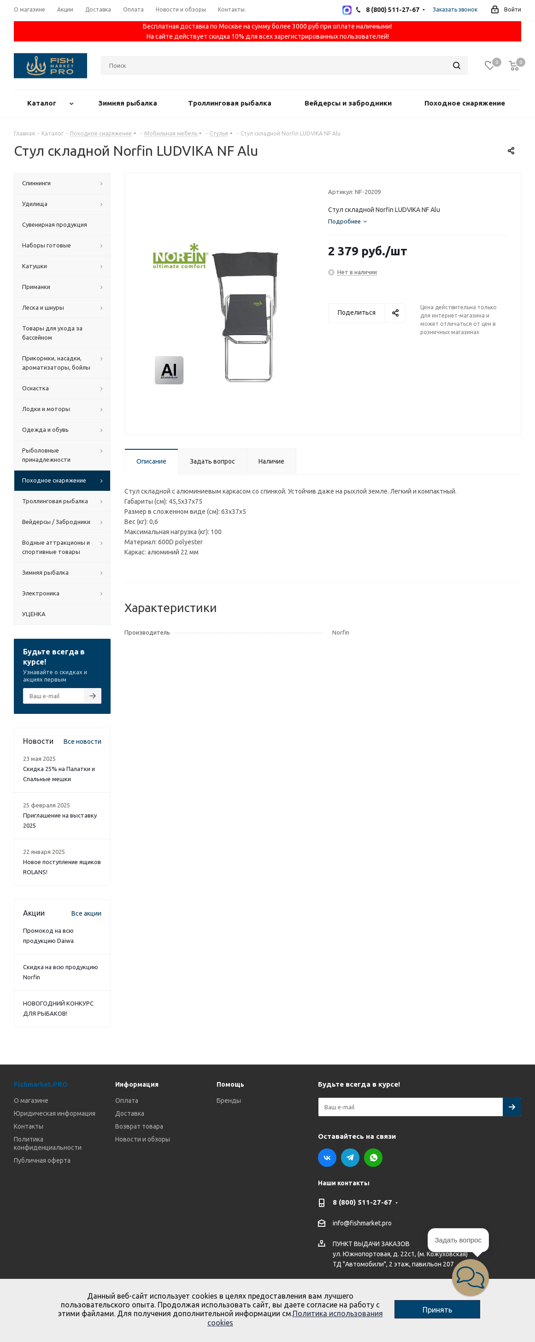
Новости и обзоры (142, 1139)
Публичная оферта (42, 1160)
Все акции (86, 913)
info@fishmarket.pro (362, 1223)
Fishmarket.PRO (41, 1084)
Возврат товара (139, 1126)
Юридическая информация (54, 1113)
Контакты (28, 1126)
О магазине (31, 1100)
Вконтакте (327, 1157)
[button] (470, 1277)
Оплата (126, 1100)
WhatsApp (373, 1157)
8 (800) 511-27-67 (362, 1202)
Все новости (82, 741)
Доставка (129, 1113)
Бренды (229, 1100)
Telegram (350, 1157)
